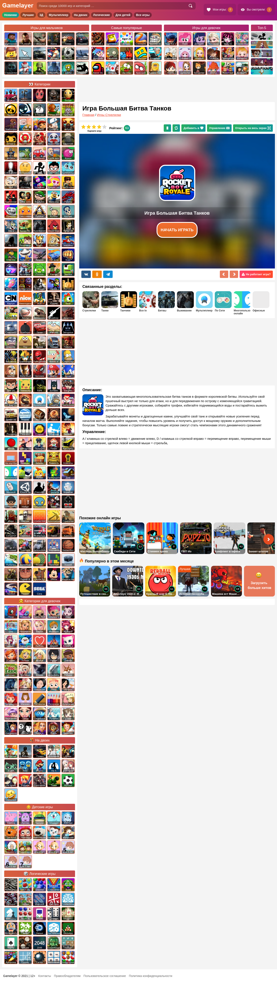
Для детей (123, 15)
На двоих (80, 15)
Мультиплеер (58, 15)
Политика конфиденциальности (150, 976)
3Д (41, 15)
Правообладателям (67, 976)
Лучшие (28, 15)
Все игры (143, 15)
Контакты (44, 976)
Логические (101, 15)
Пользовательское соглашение (104, 976)
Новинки (10, 15)
